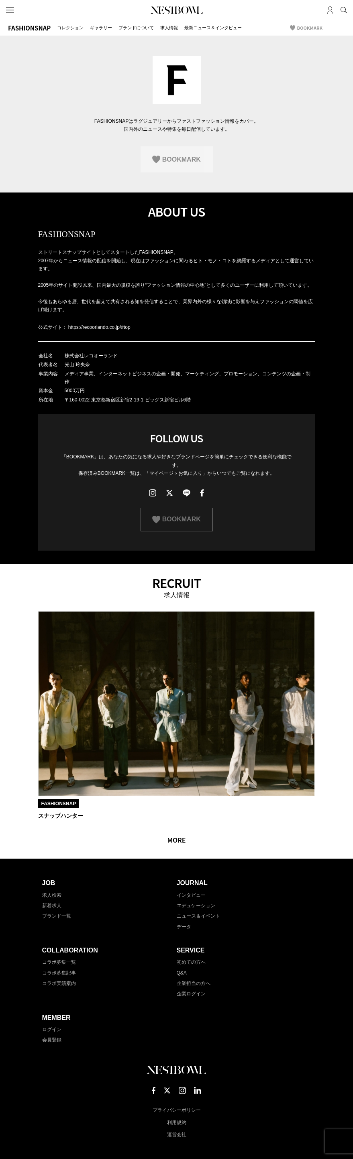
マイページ (330, 10)
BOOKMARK (309, 27)
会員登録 (51, 1040)
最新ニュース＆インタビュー (213, 27)
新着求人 (51, 905)
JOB (48, 882)
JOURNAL (192, 882)
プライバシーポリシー (177, 1110)
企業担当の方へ (193, 983)
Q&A (182, 973)
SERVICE (191, 950)
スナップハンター (60, 816)
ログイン (51, 1029)
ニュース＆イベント (198, 916)
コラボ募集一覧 (59, 962)
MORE (176, 840)
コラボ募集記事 (59, 973)
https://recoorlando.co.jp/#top (99, 327)
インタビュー (191, 895)
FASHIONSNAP (29, 28)
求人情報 (169, 27)
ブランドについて (136, 27)
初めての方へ (191, 962)
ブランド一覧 (56, 916)
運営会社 (176, 1134)
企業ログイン (191, 994)
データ (184, 927)
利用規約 (176, 1122)
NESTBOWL (177, 10)
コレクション (70, 27)
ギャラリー (101, 27)
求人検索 (51, 895)
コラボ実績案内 (59, 983)
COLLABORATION (70, 950)
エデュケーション (196, 905)
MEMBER (56, 1017)
